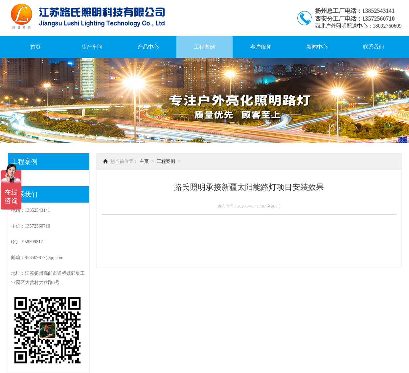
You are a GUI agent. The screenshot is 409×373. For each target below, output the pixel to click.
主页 (144, 161)
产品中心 (148, 47)
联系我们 (373, 47)
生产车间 (91, 47)
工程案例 (204, 47)
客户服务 (260, 47)
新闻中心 (317, 47)
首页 (35, 47)
